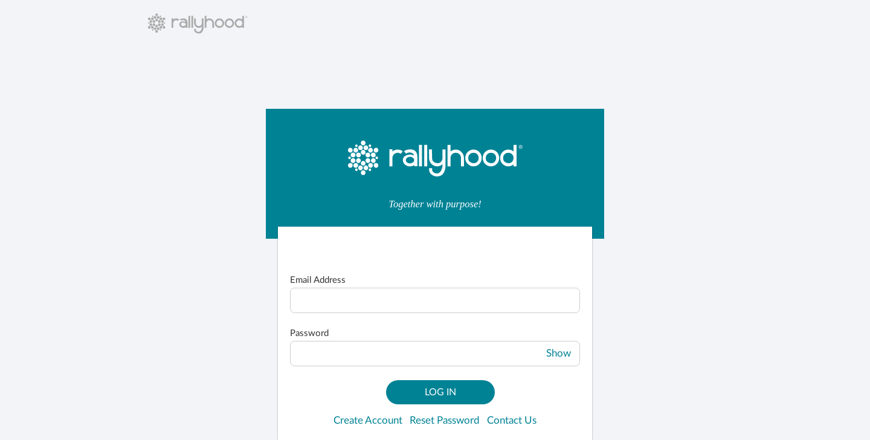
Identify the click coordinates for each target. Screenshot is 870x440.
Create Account (368, 420)
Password (309, 333)
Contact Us (511, 420)
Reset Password (445, 420)
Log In (440, 392)
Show (558, 353)
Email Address (318, 280)
